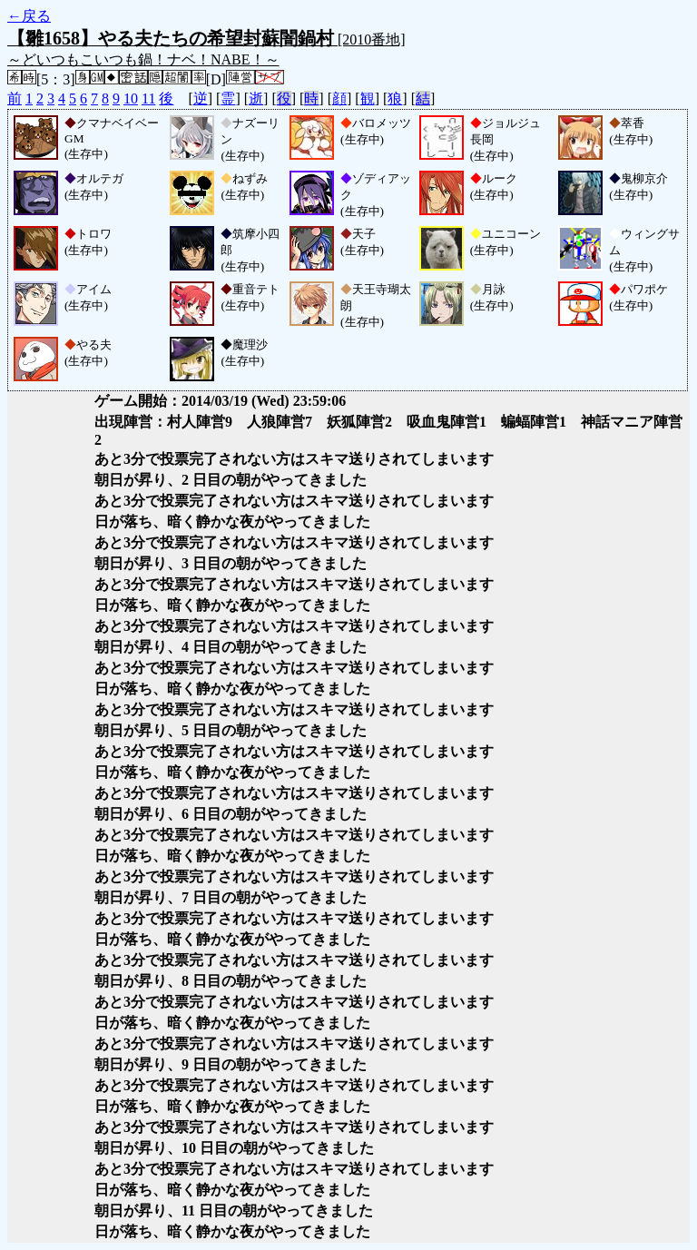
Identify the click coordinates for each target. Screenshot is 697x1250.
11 (148, 98)
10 (130, 98)
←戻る (29, 16)
